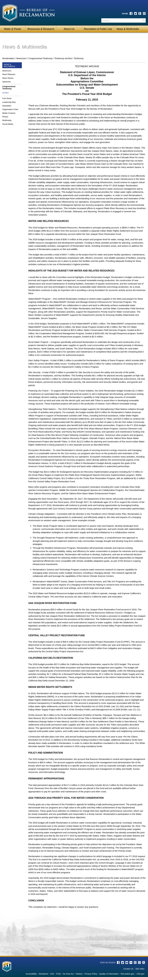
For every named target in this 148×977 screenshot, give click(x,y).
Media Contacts (8, 113)
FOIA (58, 974)
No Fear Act (68, 974)
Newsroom (21, 58)
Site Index (139, 969)
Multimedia (6, 120)
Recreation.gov (127, 974)
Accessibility (31, 974)
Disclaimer (43, 974)
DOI (52, 974)
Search (143, 21)
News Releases (8, 74)
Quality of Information (109, 974)
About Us (69, 29)
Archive (5, 93)
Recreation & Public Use (98, 29)
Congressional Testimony (40, 58)
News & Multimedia (127, 29)
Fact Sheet (6, 98)
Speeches (6, 82)
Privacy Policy (91, 974)
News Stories (7, 78)
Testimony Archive (63, 58)
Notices (79, 974)
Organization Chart (10, 109)
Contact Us (128, 969)
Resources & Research (40, 29)
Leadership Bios (9, 102)
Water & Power (12, 29)
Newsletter (6, 106)
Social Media (7, 124)
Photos (5, 117)
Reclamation (8, 58)
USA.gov (140, 974)
